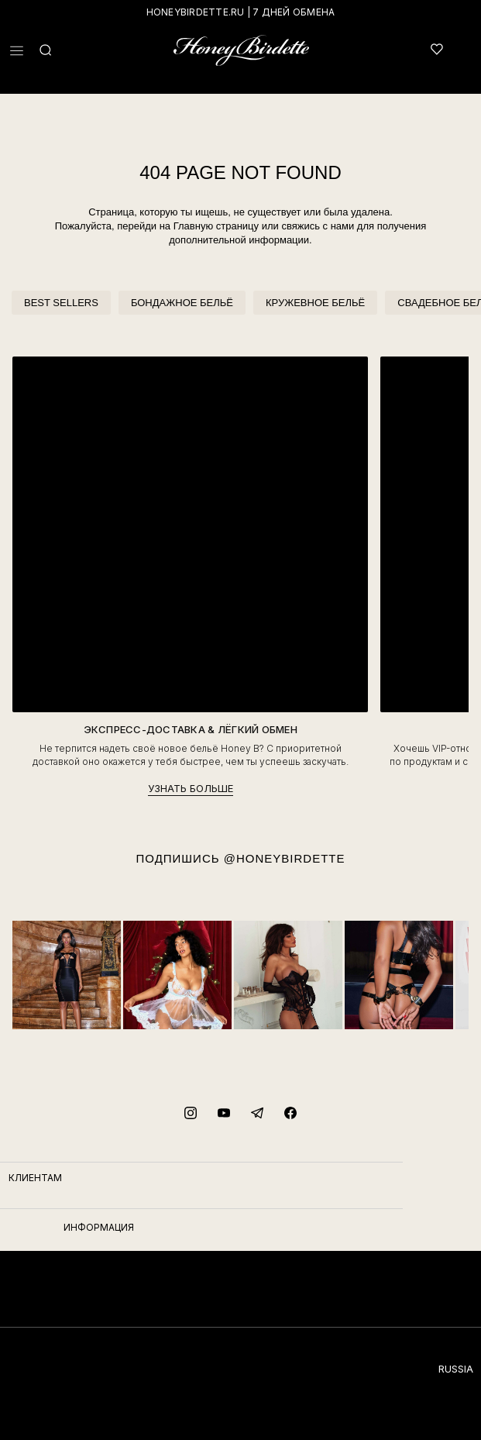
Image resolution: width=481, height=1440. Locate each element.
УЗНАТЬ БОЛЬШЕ (190, 788)
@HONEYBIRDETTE (284, 858)
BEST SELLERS (61, 302)
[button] (17, 51)
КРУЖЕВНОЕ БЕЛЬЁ (315, 302)
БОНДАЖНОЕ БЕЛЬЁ (182, 302)
